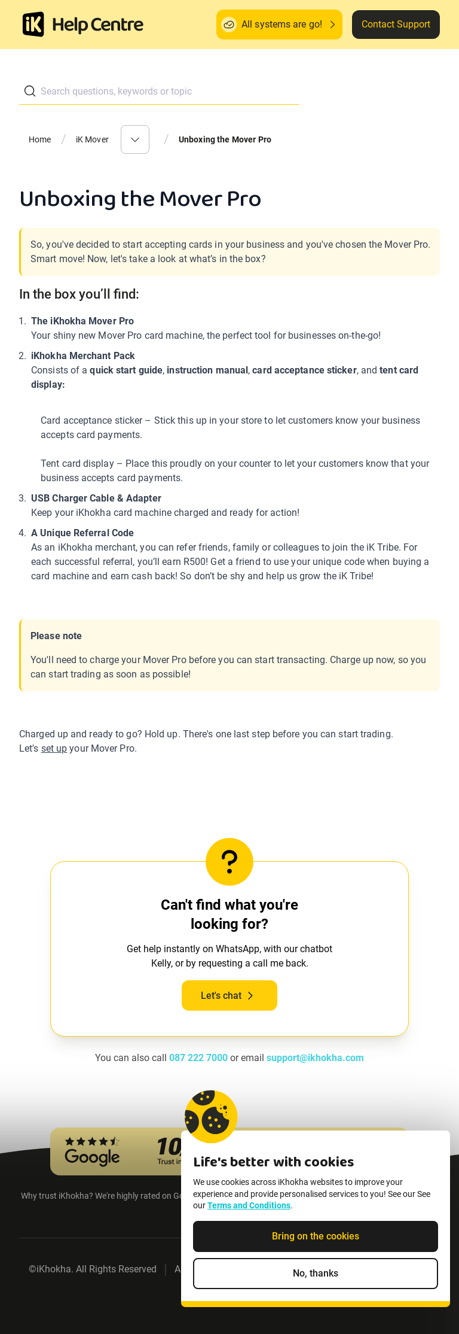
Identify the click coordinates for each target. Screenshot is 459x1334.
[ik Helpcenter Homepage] (98, 26)
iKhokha (53, 1269)
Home (40, 139)
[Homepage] (33, 24)
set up (54, 748)
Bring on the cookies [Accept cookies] (315, 1238)
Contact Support (396, 24)
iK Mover (92, 139)
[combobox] (159, 91)
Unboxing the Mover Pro (225, 139)
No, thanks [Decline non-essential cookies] (315, 1275)
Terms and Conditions (248, 1207)
